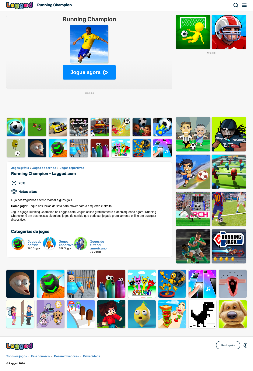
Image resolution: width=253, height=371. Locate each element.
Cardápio (244, 5)
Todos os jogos (16, 356)
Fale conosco (40, 356)
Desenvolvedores (66, 356)
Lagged (20, 5)
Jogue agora (85, 72)
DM (245, 345)
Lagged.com (20, 346)
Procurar (236, 5)
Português (228, 345)
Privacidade (91, 356)
